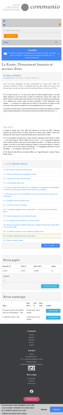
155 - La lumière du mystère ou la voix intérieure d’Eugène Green (23, 231)
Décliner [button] (44, 409)
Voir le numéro (51, 245)
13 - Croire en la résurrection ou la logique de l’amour (19, 174)
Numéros (31, 337)
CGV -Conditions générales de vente (31, 359)
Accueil (31, 335)
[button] (31, 21)
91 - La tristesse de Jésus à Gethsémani (15, 205)
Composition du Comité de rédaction (31, 364)
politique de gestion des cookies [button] (14, 413)
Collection (31, 340)
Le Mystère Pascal (8, 78)
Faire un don (31, 383)
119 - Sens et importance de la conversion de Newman (19, 216)
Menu (5, 42)
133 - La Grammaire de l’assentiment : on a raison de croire (21, 220)
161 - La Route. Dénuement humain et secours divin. (19, 236)
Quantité (6, 276)
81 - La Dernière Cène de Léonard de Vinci (16, 200)
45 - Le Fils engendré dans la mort (13, 183)
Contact (31, 354)
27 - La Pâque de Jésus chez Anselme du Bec (17, 178)
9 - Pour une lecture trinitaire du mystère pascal (17, 170)
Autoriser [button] (56, 409)
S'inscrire (31, 381)
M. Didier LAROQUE (12, 76)
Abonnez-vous (31, 399)
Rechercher (10, 36)
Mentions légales (31, 362)
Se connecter (31, 378)
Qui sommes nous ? (31, 356)
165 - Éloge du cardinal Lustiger (13, 240)
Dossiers (31, 342)
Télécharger (53, 310)
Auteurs (31, 345)
